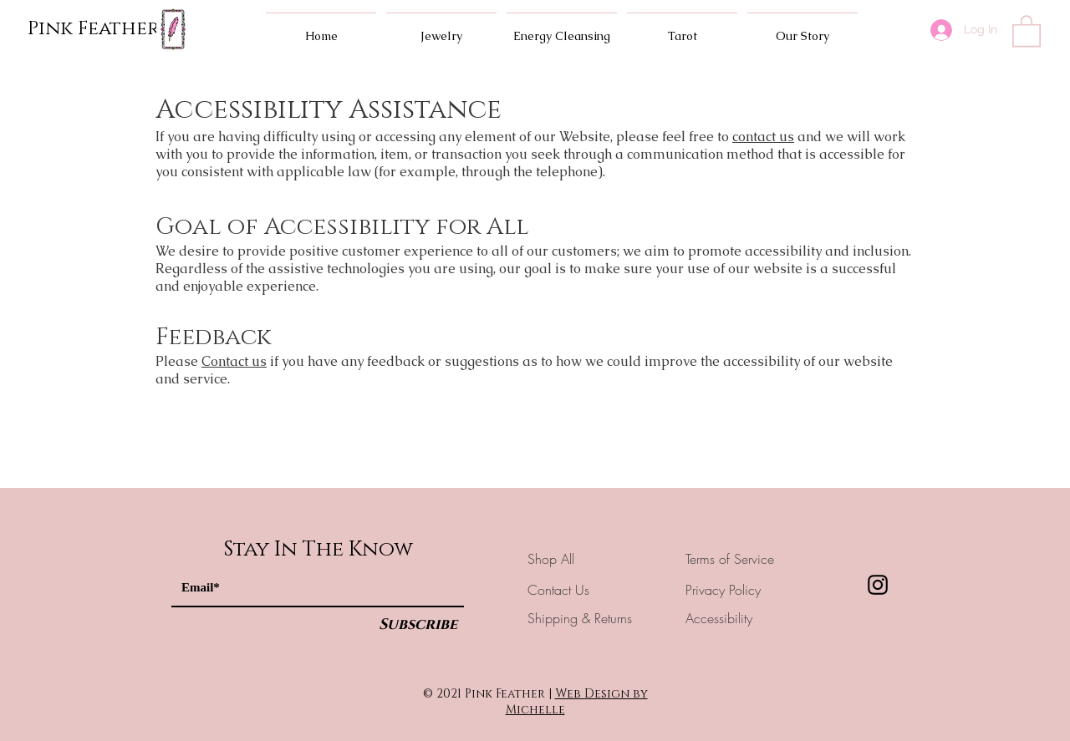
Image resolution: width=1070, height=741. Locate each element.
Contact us (234, 361)
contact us (763, 136)
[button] (1026, 30)
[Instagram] (877, 584)
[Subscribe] (418, 625)
